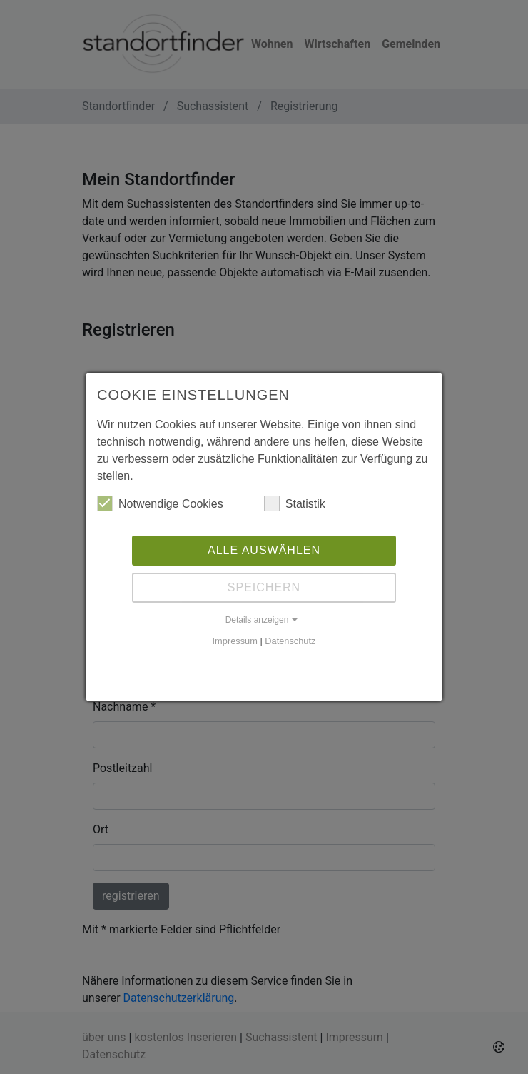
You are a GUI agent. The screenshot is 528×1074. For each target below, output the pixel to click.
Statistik (294, 503)
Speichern (264, 587)
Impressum (235, 641)
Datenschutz (290, 641)
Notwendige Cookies (160, 503)
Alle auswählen (264, 550)
